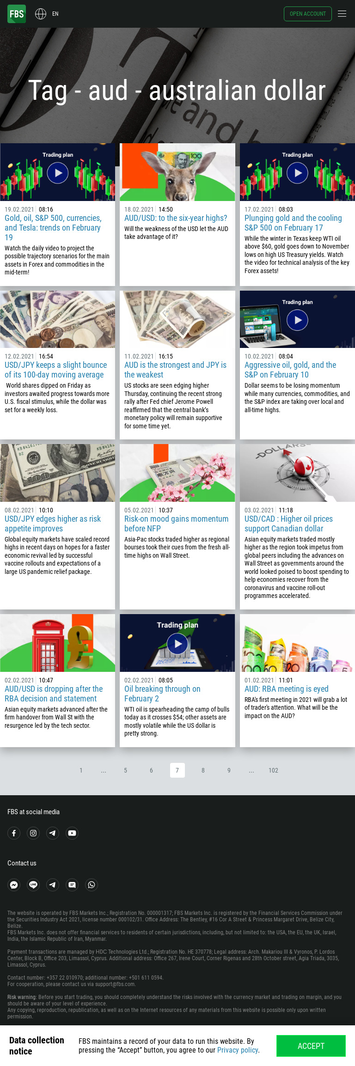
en (55, 14)
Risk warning (21, 997)
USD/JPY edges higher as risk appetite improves (53, 523)
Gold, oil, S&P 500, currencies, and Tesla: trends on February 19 (53, 227)
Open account (308, 14)
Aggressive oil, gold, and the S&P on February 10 (290, 369)
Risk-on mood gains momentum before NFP (176, 523)
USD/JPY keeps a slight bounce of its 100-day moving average (56, 369)
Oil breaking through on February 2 (162, 693)
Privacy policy (237, 1050)
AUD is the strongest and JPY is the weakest (175, 369)
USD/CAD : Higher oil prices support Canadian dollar (289, 523)
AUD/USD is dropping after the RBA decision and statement (54, 693)
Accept (311, 1046)
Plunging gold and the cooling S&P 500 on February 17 (293, 222)
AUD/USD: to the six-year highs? (175, 218)
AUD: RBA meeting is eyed (287, 689)
